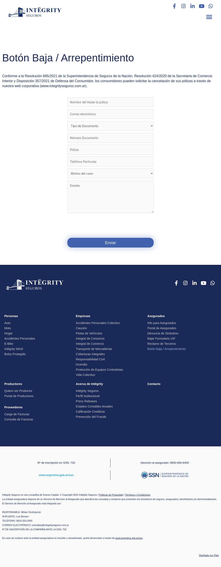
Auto (7, 322)
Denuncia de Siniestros (162, 333)
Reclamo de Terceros (161, 343)
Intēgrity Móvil (13, 348)
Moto (7, 327)
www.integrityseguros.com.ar (63, 86)
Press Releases (86, 400)
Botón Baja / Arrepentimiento (166, 348)
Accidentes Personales (19, 338)
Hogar (8, 333)
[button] (209, 17)
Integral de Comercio (90, 343)
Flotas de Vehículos (89, 333)
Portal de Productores (18, 395)
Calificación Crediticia (90, 411)
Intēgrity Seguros (87, 390)
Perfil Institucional (87, 395)
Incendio (81, 364)
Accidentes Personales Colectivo (98, 322)
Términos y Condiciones (137, 493)
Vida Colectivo (85, 374)
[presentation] (110, 224)
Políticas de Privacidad (111, 493)
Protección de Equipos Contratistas (99, 369)
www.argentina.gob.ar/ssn (56, 474)
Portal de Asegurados (161, 327)
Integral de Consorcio (90, 338)
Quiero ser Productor (18, 390)
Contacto (154, 383)
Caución (81, 327)
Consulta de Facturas (18, 419)
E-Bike (8, 343)
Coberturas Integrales (90, 353)
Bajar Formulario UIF (161, 338)
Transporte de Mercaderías (94, 348)
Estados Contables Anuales (94, 406)
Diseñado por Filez (209, 554)
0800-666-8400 (179, 462)
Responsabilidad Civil (90, 359)
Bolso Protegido (15, 353)
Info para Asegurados (161, 322)
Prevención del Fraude (91, 416)
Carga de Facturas (16, 413)
